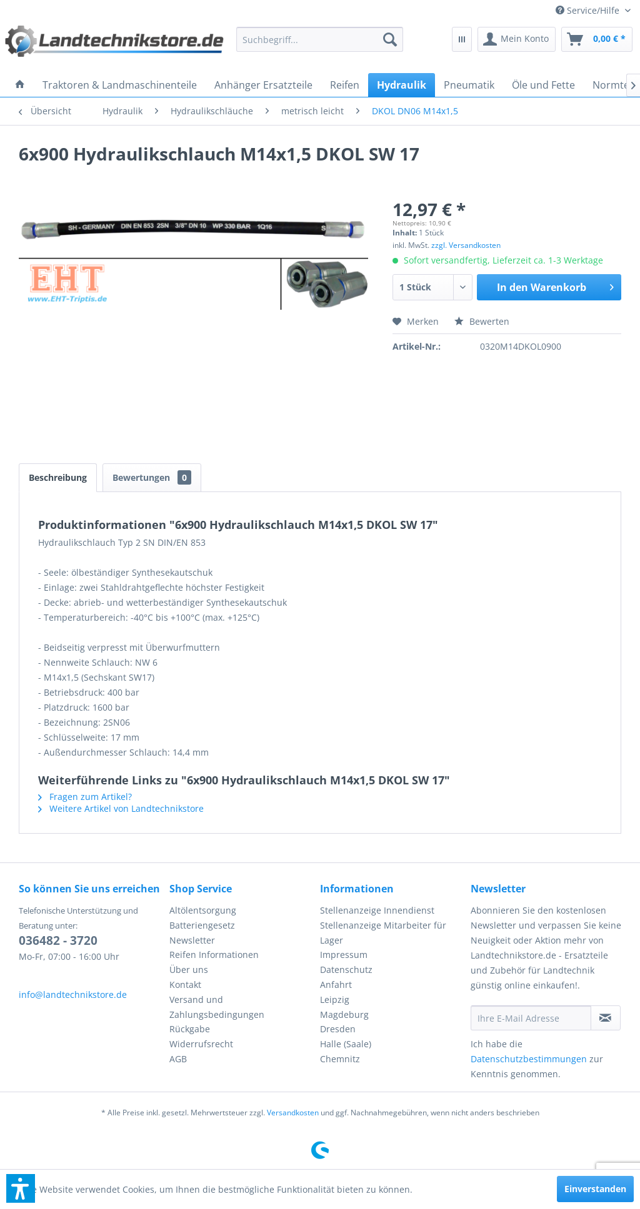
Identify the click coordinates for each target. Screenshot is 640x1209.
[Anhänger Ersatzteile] (263, 85)
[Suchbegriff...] (319, 39)
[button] (20, 1188)
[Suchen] (390, 39)
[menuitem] (593, 10)
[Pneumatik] (469, 85)
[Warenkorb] (596, 39)
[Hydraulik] (401, 85)
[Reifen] (344, 85)
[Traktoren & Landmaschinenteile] (120, 85)
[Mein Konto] (517, 39)
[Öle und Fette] (543, 85)
